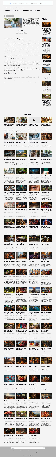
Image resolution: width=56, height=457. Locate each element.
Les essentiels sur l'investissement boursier (8, 437)
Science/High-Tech (34, 3)
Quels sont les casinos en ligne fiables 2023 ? (46, 210)
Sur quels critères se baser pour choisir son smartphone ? (21, 194)
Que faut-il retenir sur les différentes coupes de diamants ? (9, 194)
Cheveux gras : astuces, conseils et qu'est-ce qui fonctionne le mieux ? (34, 402)
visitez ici (30, 44)
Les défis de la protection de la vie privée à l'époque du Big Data (33, 177)
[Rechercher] (27, 448)
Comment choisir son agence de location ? (21, 210)
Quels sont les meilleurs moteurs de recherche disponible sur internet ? (46, 402)
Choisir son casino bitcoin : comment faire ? (33, 366)
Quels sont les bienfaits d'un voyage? (7, 402)
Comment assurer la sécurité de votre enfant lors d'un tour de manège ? (21, 278)
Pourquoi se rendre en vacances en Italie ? (46, 74)
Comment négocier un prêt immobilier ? (46, 88)
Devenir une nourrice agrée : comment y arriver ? (21, 261)
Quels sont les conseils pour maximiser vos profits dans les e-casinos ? (21, 296)
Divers (41, 3)
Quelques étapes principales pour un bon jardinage (21, 314)
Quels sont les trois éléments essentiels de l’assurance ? (21, 384)
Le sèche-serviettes (21, 34)
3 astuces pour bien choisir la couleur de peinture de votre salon (9, 211)
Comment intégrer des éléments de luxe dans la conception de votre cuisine (21, 143)
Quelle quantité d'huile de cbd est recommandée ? (9, 278)
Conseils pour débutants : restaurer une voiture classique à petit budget (9, 160)
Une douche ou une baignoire (21, 32)
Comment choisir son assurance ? (46, 349)
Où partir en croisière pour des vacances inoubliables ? (34, 314)
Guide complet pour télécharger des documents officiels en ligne (9, 177)
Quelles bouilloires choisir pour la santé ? (46, 277)
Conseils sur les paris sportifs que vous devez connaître (46, 244)
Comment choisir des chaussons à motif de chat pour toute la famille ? (21, 126)
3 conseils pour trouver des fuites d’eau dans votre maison (8, 245)
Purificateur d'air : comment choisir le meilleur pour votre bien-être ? (33, 332)
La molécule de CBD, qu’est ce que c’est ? (46, 419)
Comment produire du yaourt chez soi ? (21, 243)
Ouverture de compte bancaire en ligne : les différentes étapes (9, 384)
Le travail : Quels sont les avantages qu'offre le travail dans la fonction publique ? (9, 367)
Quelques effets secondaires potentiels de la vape (9, 261)
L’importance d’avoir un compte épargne (46, 61)
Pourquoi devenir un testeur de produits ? (33, 227)
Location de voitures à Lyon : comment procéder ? (46, 261)
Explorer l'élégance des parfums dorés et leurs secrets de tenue (46, 126)
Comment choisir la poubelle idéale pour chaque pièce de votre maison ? (9, 143)
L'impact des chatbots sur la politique (46, 176)
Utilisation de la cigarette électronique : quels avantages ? (46, 296)
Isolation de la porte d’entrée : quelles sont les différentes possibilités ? (46, 194)
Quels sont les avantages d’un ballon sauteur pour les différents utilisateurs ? (46, 45)
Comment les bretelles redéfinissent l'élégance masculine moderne (34, 160)
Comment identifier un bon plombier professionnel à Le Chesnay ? (9, 350)
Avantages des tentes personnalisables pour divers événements (21, 159)
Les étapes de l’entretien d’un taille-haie (9, 296)
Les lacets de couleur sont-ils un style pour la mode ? (21, 332)
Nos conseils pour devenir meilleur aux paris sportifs (9, 314)
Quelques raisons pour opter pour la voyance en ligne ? (21, 366)
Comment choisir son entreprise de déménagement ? (46, 101)
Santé (27, 3)
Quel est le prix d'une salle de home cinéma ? (21, 402)
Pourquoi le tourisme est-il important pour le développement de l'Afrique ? (46, 30)
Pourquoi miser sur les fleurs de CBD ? (9, 419)
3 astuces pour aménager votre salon (9, 227)
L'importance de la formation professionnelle (33, 261)
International (21, 3)
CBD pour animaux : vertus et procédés (45, 365)
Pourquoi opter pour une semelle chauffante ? (21, 350)
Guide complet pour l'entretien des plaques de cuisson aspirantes (46, 159)
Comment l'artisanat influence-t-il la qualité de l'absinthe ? (9, 126)
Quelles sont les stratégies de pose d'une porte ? (33, 244)
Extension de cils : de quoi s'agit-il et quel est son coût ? (34, 194)
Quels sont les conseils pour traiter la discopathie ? (46, 228)
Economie (15, 3)
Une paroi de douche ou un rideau (21, 33)
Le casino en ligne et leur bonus (33, 383)
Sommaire (22, 30)
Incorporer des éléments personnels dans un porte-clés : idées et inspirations (34, 126)
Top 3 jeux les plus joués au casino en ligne (33, 437)
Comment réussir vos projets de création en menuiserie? (21, 228)
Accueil (5, 7)
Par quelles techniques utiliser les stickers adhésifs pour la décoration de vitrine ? (34, 278)
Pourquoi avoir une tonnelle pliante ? (8, 331)
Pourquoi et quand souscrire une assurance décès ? (45, 332)
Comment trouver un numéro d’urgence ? (46, 313)
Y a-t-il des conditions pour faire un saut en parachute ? (34, 296)
